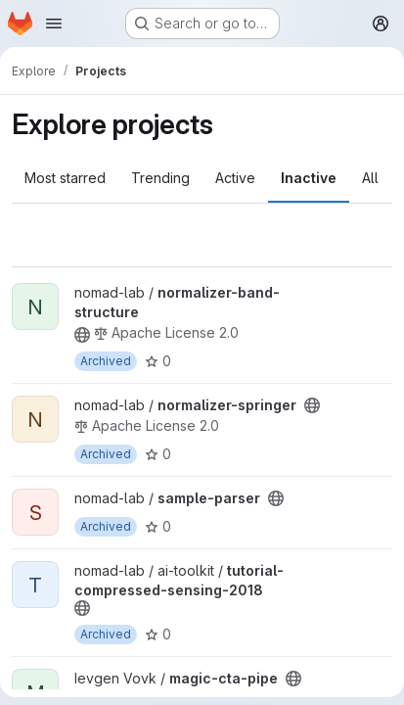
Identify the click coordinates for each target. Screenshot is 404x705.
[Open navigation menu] (53, 23)
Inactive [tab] (309, 177)
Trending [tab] (160, 177)
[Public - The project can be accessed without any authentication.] (82, 335)
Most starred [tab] (65, 177)
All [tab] (370, 177)
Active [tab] (235, 177)
